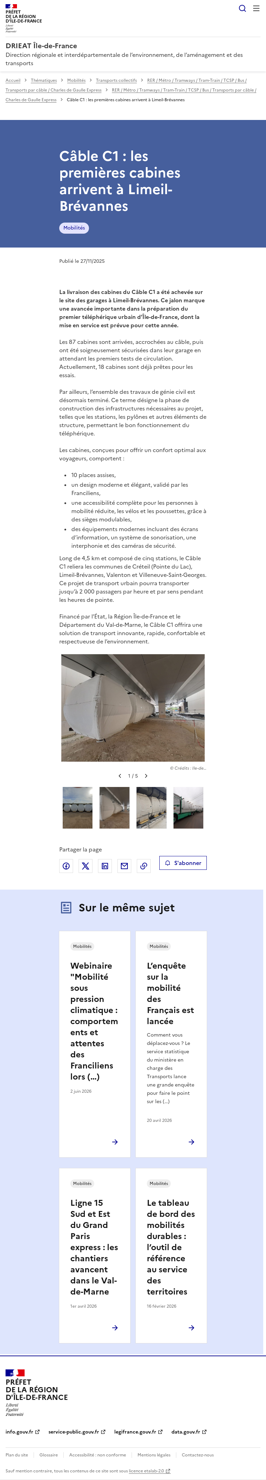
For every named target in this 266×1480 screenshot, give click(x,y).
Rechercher (242, 8)
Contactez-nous (198, 1455)
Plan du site (17, 1455)
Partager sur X (85, 866)
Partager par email (124, 866)
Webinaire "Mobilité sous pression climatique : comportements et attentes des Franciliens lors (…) (94, 1021)
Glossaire (48, 1455)
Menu (256, 8)
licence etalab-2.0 (146, 1471)
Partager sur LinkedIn (105, 866)
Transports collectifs (116, 80)
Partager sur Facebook (66, 866)
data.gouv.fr (185, 1432)
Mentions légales (154, 1455)
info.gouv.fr (19, 1432)
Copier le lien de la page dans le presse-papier (144, 866)
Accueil (13, 80)
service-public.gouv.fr (73, 1432)
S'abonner (183, 863)
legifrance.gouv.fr (135, 1432)
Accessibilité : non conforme (97, 1455)
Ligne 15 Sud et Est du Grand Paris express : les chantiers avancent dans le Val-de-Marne (94, 1247)
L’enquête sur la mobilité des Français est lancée (170, 994)
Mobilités (76, 80)
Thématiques (44, 80)
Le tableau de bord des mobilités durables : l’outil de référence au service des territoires (171, 1247)
